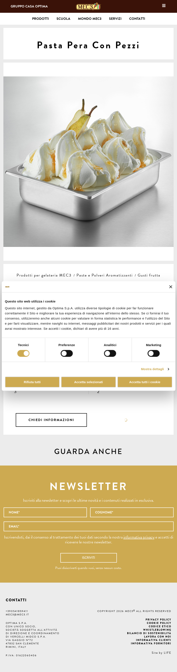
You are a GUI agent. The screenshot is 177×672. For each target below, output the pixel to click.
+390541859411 (17, 611)
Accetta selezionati (88, 382)
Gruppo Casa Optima (29, 6)
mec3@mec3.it (17, 614)
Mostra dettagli (152, 369)
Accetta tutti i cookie (144, 382)
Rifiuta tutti (32, 382)
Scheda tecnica (125, 420)
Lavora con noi (157, 637)
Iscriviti (88, 557)
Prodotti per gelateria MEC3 (44, 275)
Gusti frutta (149, 275)
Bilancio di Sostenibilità (149, 633)
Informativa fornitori (151, 643)
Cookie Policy (159, 623)
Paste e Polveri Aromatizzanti (104, 275)
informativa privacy (138, 537)
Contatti (137, 18)
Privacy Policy (158, 620)
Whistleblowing (157, 630)
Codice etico (160, 626)
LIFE (167, 653)
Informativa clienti (153, 640)
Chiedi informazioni (51, 420)
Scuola (63, 18)
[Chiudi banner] (170, 286)
